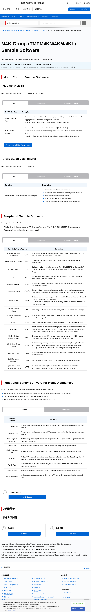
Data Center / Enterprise (72, 576)
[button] (74, 3)
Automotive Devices (11, 576)
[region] (45, 606)
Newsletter (67, 591)
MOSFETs (7, 586)
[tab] (15, 101)
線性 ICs (37, 586)
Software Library (39, 30)
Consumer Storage (70, 583)
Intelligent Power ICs (41, 579)
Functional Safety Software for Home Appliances (54, 65)
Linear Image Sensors (41, 592)
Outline (15, 101)
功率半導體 (8, 579)
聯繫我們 (73, 65)
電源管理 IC (38, 583)
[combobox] (60, 23)
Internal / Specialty (70, 579)
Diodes (6, 595)
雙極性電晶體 (8, 592)
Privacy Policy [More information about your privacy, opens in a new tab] (11, 610)
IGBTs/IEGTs (8, 589)
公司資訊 (67, 595)
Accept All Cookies (78, 608)
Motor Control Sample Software (10, 65)
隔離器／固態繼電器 (11, 583)
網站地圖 (87, 566)
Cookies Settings (78, 603)
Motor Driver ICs (39, 576)
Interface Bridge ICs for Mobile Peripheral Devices (44, 596)
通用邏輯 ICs (38, 589)
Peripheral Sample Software (30, 65)
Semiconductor (12, 30)
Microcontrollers (25, 30)
